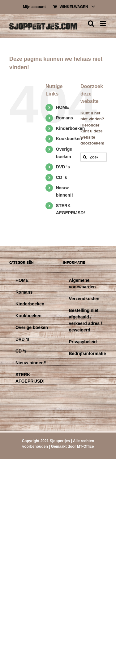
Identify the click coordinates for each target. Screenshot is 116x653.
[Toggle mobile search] (91, 23)
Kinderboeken (70, 128)
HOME (62, 107)
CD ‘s (61, 177)
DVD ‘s (63, 166)
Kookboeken (69, 138)
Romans (64, 117)
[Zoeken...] (93, 157)
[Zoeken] (84, 157)
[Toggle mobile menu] (103, 23)
